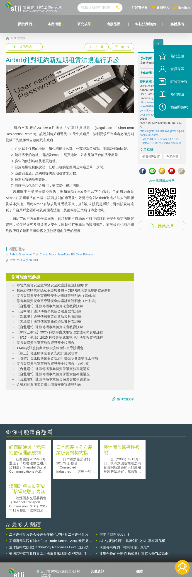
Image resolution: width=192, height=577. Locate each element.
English (184, 7)
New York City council (24, 260)
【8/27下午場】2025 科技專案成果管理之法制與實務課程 (60, 337)
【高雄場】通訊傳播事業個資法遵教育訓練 (49, 322)
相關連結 (162, 539)
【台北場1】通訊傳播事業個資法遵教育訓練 (50, 306)
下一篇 (121, 46)
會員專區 (176, 70)
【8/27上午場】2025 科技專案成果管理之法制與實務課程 (60, 332)
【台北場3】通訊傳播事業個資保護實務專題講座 (53, 379)
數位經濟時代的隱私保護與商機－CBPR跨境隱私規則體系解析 (64, 290)
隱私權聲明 (101, 539)
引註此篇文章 (125, 399)
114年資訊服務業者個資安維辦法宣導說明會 (50, 348)
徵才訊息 (99, 545)
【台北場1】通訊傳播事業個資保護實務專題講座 (53, 369)
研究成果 (83, 24)
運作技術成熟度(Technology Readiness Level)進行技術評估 (50, 508)
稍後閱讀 (178, 108)
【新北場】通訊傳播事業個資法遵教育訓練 (49, 316)
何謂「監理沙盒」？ (115, 495)
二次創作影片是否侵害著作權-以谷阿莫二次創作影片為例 (50, 496)
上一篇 (97, 46)
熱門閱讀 (176, 96)
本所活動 (54, 24)
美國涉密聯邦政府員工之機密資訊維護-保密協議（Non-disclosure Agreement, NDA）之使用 (50, 515)
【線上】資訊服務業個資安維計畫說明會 (47, 353)
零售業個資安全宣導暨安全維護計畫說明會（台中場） (57, 301)
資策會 (143, 539)
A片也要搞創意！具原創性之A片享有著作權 (132, 502)
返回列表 (25, 47)
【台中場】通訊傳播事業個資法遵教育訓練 (49, 311)
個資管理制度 (151, 156)
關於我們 (24, 24)
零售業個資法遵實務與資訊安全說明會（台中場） (54, 363)
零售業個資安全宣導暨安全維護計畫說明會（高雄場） (57, 295)
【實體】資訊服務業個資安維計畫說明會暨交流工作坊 (57, 358)
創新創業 (172, 156)
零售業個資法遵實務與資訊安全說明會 (45, 343)
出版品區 (113, 24)
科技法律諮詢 (145, 24)
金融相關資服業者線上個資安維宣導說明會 (49, 384)
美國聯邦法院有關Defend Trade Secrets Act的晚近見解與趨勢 (50, 502)
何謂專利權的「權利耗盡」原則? (124, 508)
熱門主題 (176, 57)
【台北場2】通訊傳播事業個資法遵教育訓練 (50, 327)
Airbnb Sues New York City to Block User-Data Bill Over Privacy (51, 254)
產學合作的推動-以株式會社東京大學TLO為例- (135, 515)
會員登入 (163, 7)
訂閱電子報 (140, 7)
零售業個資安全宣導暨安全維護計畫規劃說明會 (52, 285)
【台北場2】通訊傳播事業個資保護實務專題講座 (53, 374)
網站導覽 (99, 558)
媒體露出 (177, 24)
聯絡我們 (99, 552)
